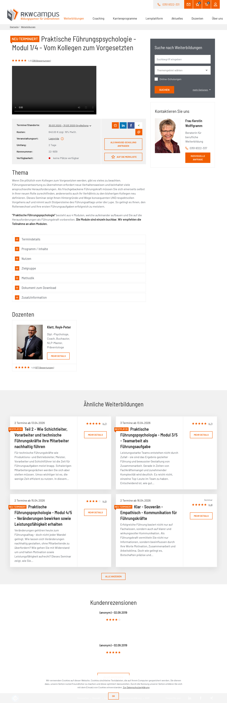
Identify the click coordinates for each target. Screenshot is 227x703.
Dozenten (197, 18)
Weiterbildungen (76, 18)
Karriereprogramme (125, 18)
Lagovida (54, 138)
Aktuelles (177, 18)
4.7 (104, 423)
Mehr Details (58, 356)
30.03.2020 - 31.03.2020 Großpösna (68, 125)
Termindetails (27, 239)
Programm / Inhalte (31, 249)
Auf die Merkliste (124, 157)
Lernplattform (154, 18)
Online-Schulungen (170, 79)
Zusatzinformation (31, 297)
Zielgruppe (25, 268)
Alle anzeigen (113, 576)
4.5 (104, 501)
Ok (113, 696)
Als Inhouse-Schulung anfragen (123, 144)
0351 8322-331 (171, 4)
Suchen (164, 89)
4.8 (210, 504)
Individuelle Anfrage (198, 158)
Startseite (14, 27)
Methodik (24, 278)
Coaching (98, 18)
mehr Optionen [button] (202, 89)
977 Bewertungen (44, 367)
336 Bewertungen (41, 60)
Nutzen (23, 258)
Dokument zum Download (35, 287)
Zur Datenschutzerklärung (136, 687)
